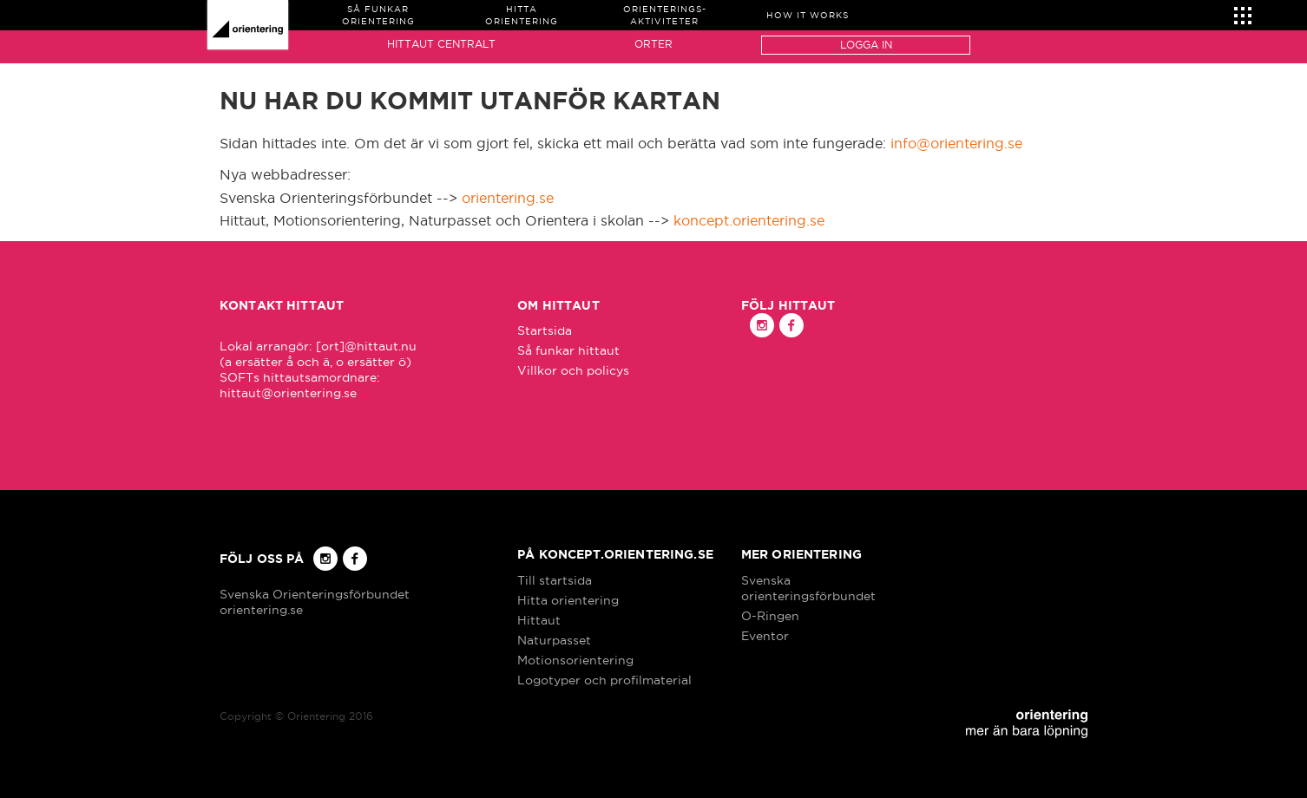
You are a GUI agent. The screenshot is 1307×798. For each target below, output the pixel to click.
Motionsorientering (575, 660)
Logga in (866, 44)
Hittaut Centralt (441, 43)
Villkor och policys (573, 370)
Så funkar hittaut (568, 350)
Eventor (765, 636)
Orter (653, 43)
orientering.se (508, 198)
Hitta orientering (568, 600)
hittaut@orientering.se (288, 393)
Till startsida (554, 580)
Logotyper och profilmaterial (604, 680)
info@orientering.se (956, 143)
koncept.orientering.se (748, 220)
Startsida (544, 330)
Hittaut (539, 620)
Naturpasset (554, 640)
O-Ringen (770, 616)
